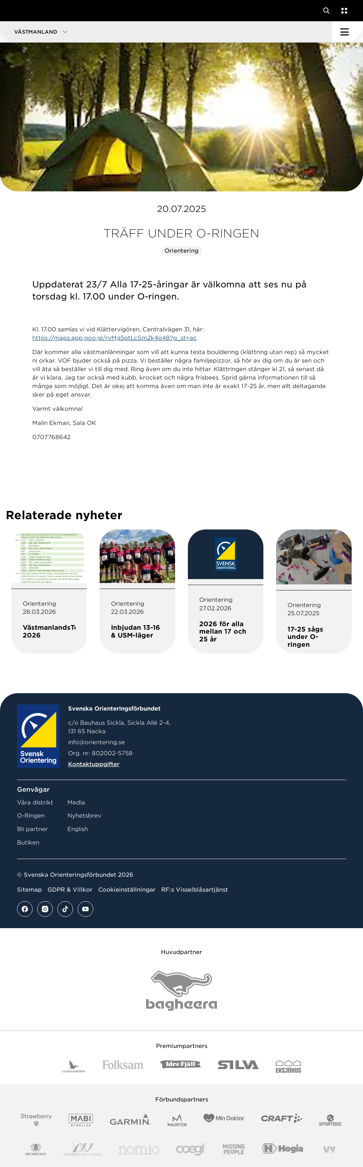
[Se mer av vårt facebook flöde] (25, 909)
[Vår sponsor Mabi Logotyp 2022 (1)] (81, 1120)
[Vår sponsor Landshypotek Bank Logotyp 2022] (73, 1066)
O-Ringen (31, 815)
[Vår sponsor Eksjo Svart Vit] (288, 1066)
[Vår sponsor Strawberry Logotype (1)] (36, 1120)
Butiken (28, 842)
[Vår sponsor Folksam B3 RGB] (122, 1066)
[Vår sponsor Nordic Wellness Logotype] (82, 1149)
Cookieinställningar (127, 889)
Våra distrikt (35, 802)
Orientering (181, 250)
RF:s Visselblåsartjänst (194, 889)
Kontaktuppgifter (93, 764)
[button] (166, 32)
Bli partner (32, 829)
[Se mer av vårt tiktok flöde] (65, 909)
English (77, 829)
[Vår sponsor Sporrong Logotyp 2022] (36, 1149)
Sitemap (29, 889)
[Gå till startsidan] (18, 10)
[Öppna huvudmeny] (347, 32)
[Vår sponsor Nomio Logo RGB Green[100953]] (138, 1149)
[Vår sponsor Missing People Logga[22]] (233, 1149)
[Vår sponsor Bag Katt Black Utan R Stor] (181, 991)
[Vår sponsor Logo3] (190, 1149)
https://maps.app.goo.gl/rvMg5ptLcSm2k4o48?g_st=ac (114, 338)
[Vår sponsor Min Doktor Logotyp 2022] (223, 1120)
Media (76, 802)
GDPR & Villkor (70, 889)
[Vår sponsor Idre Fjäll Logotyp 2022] (180, 1066)
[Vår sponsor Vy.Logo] (329, 1149)
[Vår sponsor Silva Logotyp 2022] (238, 1066)
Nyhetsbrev (84, 815)
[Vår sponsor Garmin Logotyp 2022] (130, 1120)
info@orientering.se (96, 742)
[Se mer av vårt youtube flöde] (85, 909)
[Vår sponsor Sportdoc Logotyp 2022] (330, 1120)
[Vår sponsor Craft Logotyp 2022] (281, 1120)
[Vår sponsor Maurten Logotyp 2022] (177, 1120)
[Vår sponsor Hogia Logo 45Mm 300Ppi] (282, 1149)
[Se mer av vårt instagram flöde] (45, 909)
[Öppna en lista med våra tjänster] (343, 10)
